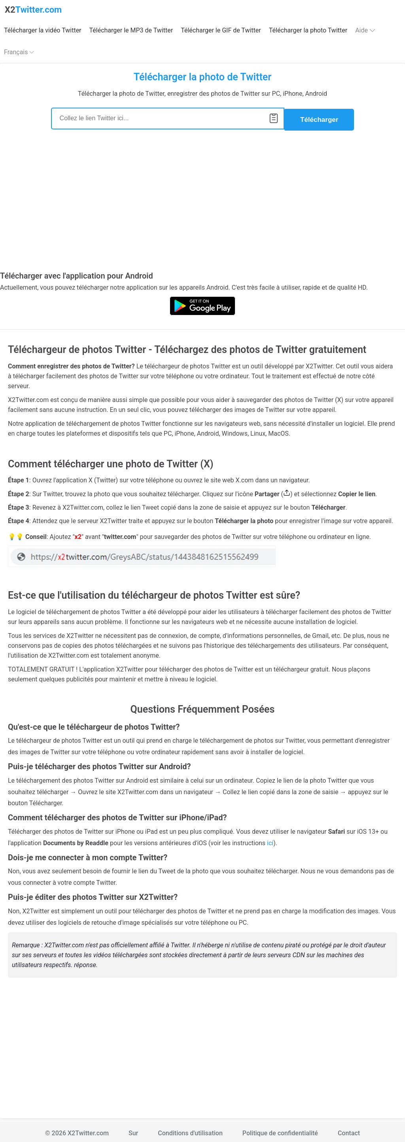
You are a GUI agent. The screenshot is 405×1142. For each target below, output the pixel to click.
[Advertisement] (202, 203)
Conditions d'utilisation (190, 1131)
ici (270, 840)
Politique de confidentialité (280, 1131)
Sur (133, 1131)
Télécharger (319, 117)
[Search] (167, 117)
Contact (349, 1131)
